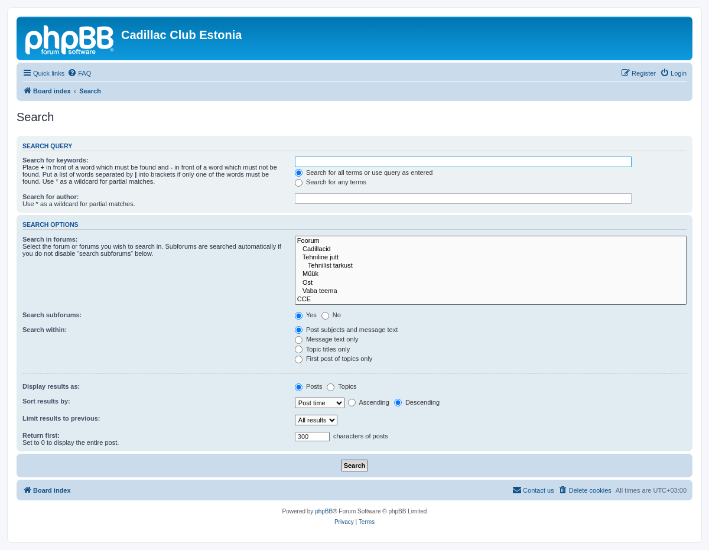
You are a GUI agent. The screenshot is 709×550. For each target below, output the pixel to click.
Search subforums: (52, 314)
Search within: (44, 329)
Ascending (368, 402)
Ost (490, 283)
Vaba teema (490, 291)
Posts (309, 386)
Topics (341, 386)
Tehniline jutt (490, 257)
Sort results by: (46, 401)
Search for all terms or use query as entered (364, 172)
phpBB (324, 511)
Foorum (490, 241)
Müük (490, 274)
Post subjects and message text (346, 329)
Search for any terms (330, 181)
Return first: (41, 435)
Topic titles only (322, 349)
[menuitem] (79, 73)
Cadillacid (490, 249)
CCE (490, 299)
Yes (306, 314)
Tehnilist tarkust (490, 266)
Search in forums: (50, 239)
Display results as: (51, 386)
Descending (417, 402)
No (331, 314)
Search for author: (50, 196)
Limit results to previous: (61, 418)
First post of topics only (334, 358)
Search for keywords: (55, 160)
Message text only (327, 339)
